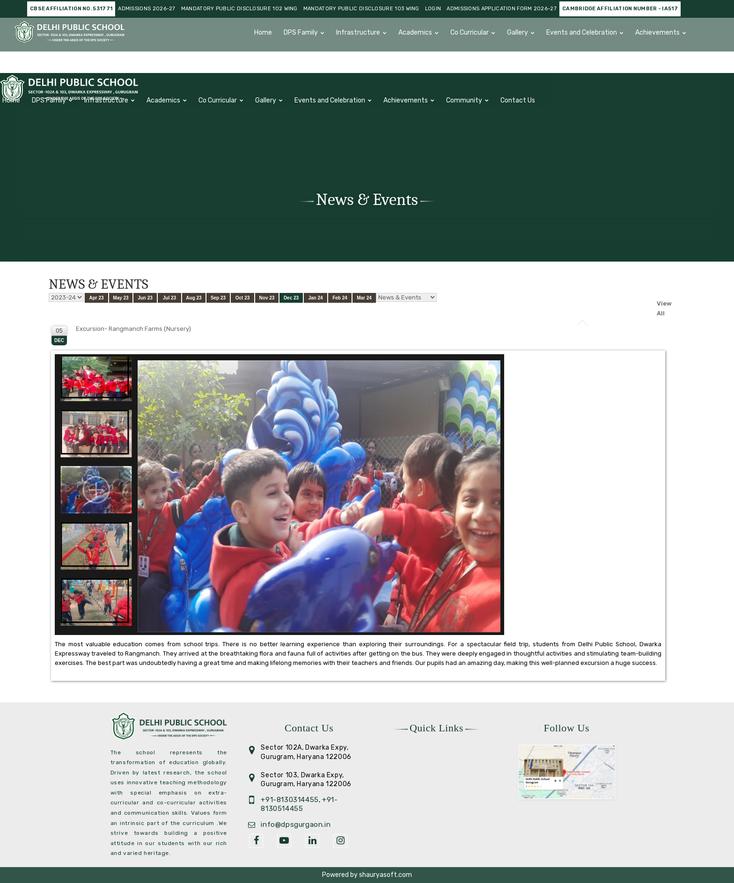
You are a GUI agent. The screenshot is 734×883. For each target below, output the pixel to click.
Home (263, 32)
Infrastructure (358, 32)
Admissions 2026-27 (147, 9)
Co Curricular (469, 32)
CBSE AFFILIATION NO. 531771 (71, 9)
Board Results (417, 748)
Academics (415, 32)
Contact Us (333, 59)
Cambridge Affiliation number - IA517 (620, 9)
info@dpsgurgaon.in (295, 824)
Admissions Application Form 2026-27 (502, 9)
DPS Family (301, 32)
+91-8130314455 (289, 799)
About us (409, 798)
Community (279, 59)
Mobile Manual (417, 760)
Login (433, 9)
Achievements (657, 32)
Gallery (517, 32)
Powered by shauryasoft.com (367, 875)
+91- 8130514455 (299, 804)
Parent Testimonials (428, 773)
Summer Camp (419, 785)
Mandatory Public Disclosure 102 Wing (239, 9)
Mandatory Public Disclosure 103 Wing (361, 9)
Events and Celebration (581, 32)
